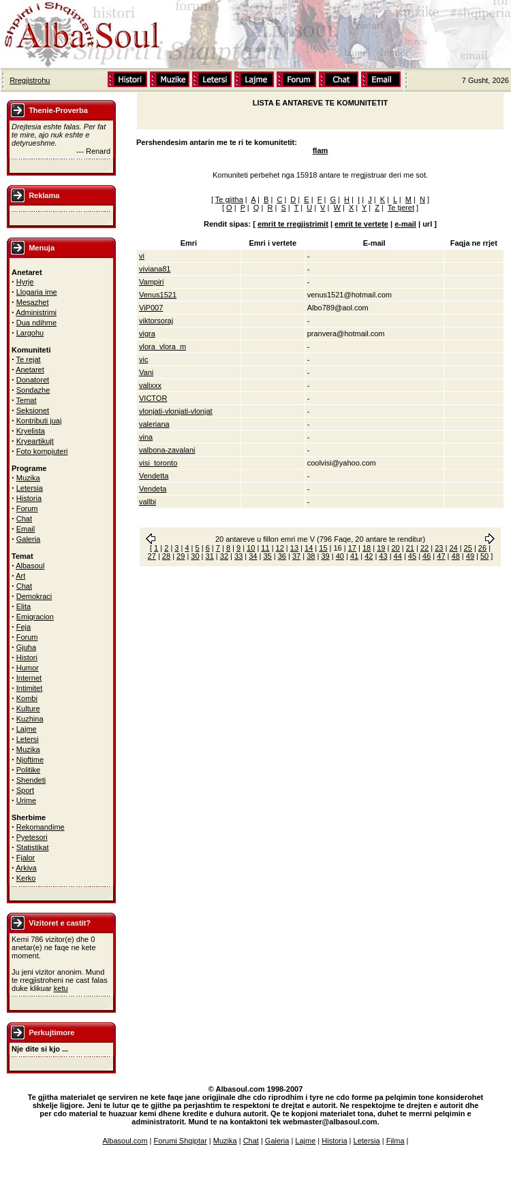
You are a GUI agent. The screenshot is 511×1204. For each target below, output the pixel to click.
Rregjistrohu (30, 80)
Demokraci (34, 596)
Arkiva (26, 868)
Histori (26, 657)
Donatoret (32, 380)
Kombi (26, 698)
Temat (26, 400)
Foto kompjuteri (42, 451)
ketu (61, 988)
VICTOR (153, 398)
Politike (28, 770)
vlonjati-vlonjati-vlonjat (176, 411)
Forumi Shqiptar (180, 1141)
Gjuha (26, 647)
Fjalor (25, 857)
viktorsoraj (156, 320)
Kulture (28, 708)
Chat (24, 519)
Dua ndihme (36, 323)
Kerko (26, 878)
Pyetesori (32, 837)
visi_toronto (158, 463)
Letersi (27, 739)
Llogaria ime (36, 292)
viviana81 (154, 269)
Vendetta (153, 476)
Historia (29, 498)
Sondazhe (33, 390)
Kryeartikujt (35, 441)
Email (25, 529)
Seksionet (32, 410)
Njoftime (30, 759)
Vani (146, 372)
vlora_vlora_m (162, 346)
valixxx (150, 385)
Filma (395, 1141)
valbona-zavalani (167, 450)
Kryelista (30, 431)
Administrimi (36, 312)
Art (20, 576)
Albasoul (30, 566)
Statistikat (32, 847)
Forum (27, 508)
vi (141, 256)
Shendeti (31, 780)
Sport (25, 790)
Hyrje (25, 282)
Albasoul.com (125, 1141)
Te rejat (28, 359)
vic (143, 359)
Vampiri (151, 282)
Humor (27, 668)
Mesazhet (32, 302)
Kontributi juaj (39, 421)
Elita (23, 606)
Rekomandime (40, 827)
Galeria (28, 539)
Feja (23, 627)
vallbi (147, 502)
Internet (29, 678)
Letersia (29, 488)
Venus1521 (157, 295)
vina (146, 437)
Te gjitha (229, 199)
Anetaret (30, 369)
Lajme (26, 729)
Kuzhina (30, 719)
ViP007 (151, 308)
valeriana (154, 424)
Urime (26, 800)
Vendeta (152, 489)
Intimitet (29, 688)
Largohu (30, 333)
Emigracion (35, 617)
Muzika (28, 478)
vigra (147, 333)
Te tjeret (401, 208)
